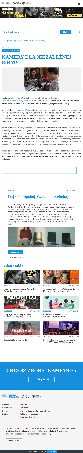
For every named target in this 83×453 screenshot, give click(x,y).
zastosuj (65, 32)
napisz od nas (14, 440)
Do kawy (5, 411)
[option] (41, 79)
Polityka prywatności (29, 414)
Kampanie (21, 257)
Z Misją (5, 414)
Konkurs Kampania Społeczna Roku (35, 411)
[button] (79, 3)
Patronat (24, 408)
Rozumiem (52, 451)
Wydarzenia (14, 51)
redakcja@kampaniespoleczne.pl (61, 428)
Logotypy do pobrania (29, 417)
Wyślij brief (41, 379)
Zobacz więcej (15, 252)
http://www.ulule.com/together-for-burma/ (20, 101)
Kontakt (23, 404)
